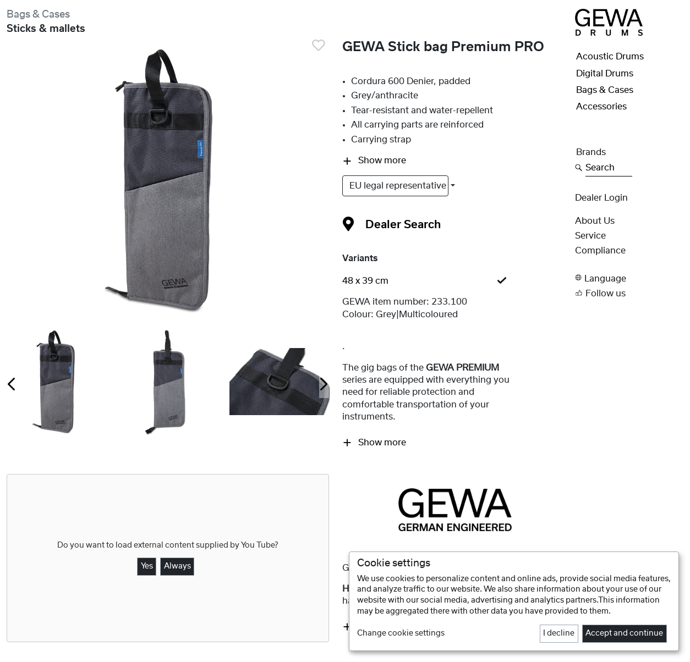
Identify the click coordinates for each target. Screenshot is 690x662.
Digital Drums (604, 73)
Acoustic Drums (610, 56)
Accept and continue (624, 633)
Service (590, 235)
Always (177, 566)
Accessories (601, 106)
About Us (595, 221)
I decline (558, 633)
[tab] (455, 281)
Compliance (600, 250)
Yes (147, 566)
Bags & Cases (38, 14)
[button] (629, 278)
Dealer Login (601, 198)
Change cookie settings (401, 633)
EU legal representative (398, 185)
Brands (591, 152)
